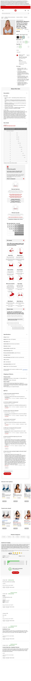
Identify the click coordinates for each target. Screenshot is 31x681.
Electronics (23, 2)
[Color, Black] (18, 37)
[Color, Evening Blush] (20, 37)
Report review (12, 587)
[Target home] (15, 10)
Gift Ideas (15, 3)
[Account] (25, 10)
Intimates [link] (17, 536)
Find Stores (4, 5)
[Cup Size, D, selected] (20, 47)
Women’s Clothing (20, 17)
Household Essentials (15, 1)
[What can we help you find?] (15, 13)
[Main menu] (3, 10)
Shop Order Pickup (13, 4)
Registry (25, 4)
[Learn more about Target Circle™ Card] (23, 58)
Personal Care (24, 1)
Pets (20, 3)
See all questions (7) (8, 471)
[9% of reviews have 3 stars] (15, 562)
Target (2, 17)
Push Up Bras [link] (23, 536)
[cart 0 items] (28, 10)
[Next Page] (28, 37)
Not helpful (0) (22, 398)
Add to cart (18, 52)
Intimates (25, 17)
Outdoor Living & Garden (6, 1)
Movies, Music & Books (6, 3)
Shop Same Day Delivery (20, 4)
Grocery (11, 1)
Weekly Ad (9, 4)
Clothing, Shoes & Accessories (10, 17)
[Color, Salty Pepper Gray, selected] (23, 37)
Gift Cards (17, 3)
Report (26, 398)
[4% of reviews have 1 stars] (15, 564)
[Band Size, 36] (20, 42)
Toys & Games (19, 2)
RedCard (27, 4)
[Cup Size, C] (18, 47)
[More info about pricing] (28, 31)
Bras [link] (13, 536)
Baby (19, 1)
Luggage (9, 2)
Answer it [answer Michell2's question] (6, 448)
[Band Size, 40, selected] (26, 42)
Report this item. (25, 369)
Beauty (21, 1)
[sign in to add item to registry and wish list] (28, 55)
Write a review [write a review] (15, 572)
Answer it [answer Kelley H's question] (6, 467)
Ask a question (7, 473)
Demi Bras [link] (3, 536)
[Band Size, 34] (18, 42)
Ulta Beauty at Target (24, 3)
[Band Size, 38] (23, 42)
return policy (8, 386)
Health (4, 2)
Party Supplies (11, 3)
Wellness (6, 2)
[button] (5, 520)
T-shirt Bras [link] (9, 536)
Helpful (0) (17, 398)
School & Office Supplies (13, 2)
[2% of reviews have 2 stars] (15, 563)
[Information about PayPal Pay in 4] (23, 62)
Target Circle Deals (5, 4)
